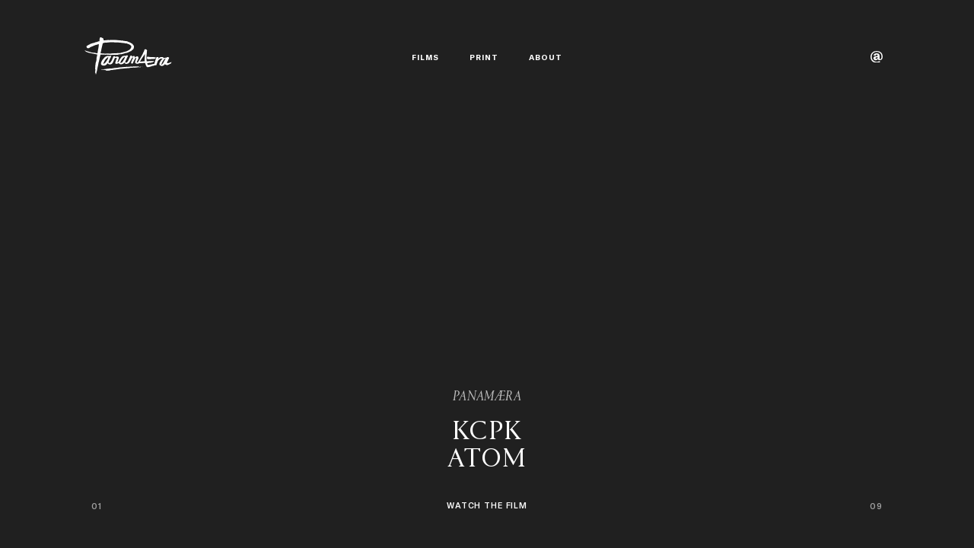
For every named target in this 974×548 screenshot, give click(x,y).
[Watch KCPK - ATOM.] (487, 473)
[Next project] (730, 274)
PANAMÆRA (487, 397)
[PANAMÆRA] (128, 56)
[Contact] (876, 57)
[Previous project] (243, 274)
